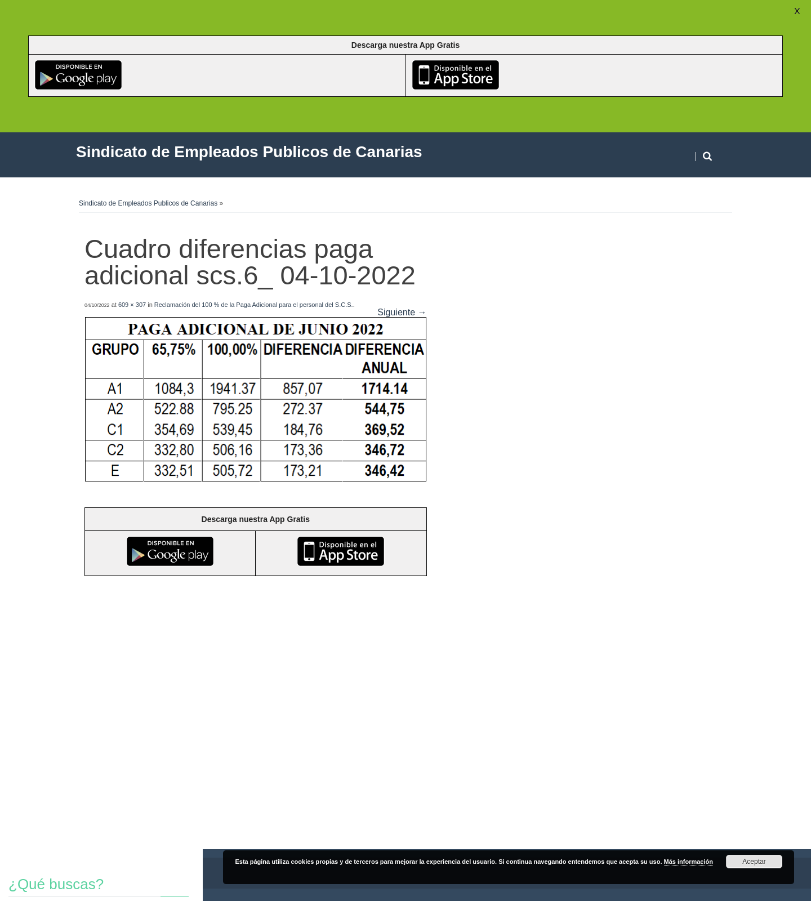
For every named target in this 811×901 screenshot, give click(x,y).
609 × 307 (132, 304)
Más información (688, 861)
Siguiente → (401, 312)
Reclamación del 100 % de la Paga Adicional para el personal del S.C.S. (253, 304)
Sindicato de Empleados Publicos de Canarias (148, 203)
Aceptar (753, 862)
